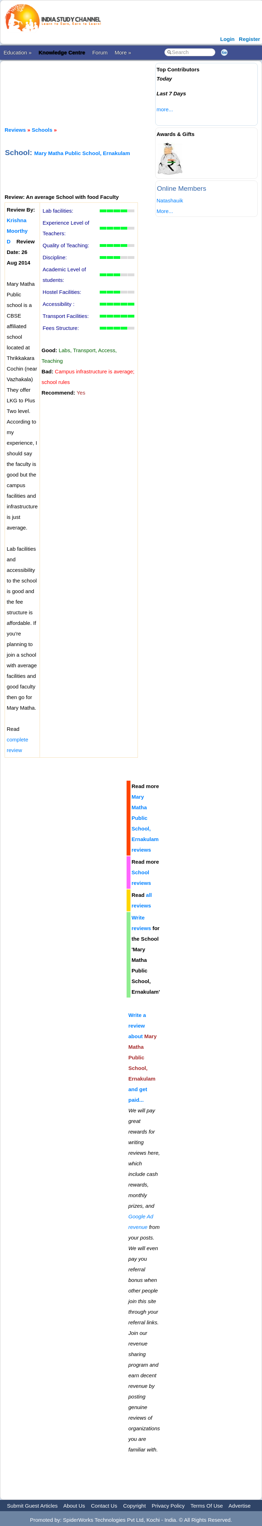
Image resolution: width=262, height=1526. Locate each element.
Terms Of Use (207, 1506)
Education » (17, 52)
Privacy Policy (168, 1506)
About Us (74, 1506)
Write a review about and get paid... (142, 1057)
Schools (42, 130)
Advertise (239, 1506)
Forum (99, 52)
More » (123, 52)
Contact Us (104, 1506)
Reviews (15, 130)
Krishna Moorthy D (17, 230)
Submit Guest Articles (32, 1506)
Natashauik (170, 200)
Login (227, 39)
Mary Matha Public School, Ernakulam (82, 153)
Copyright (134, 1506)
